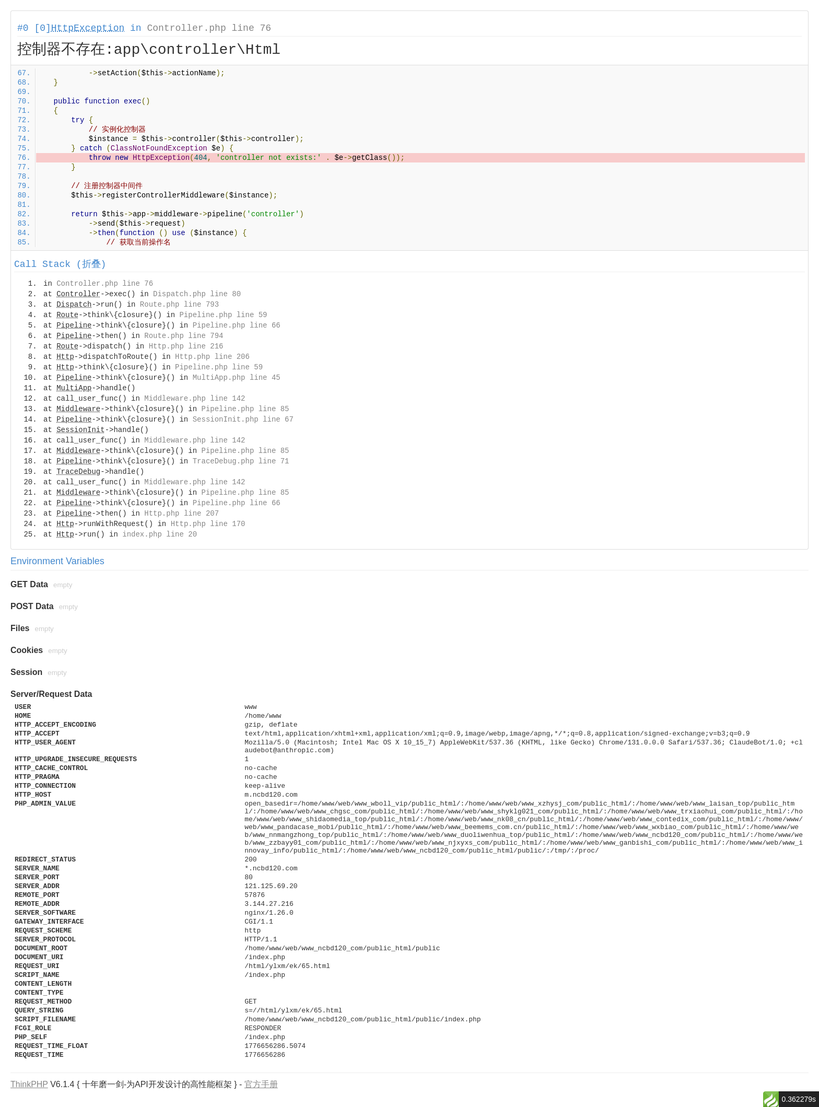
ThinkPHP (29, 1084)
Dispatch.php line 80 (197, 294)
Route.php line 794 (183, 336)
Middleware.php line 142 (194, 398)
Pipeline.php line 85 (245, 409)
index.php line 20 (159, 534)
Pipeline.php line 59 (223, 315)
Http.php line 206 (212, 357)
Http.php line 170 (208, 524)
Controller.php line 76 (209, 28)
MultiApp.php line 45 (236, 378)
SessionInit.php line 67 (243, 419)
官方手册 (261, 1084)
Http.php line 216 (186, 346)
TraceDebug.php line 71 (241, 461)
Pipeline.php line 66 (236, 325)
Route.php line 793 (179, 304)
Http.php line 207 (181, 513)
